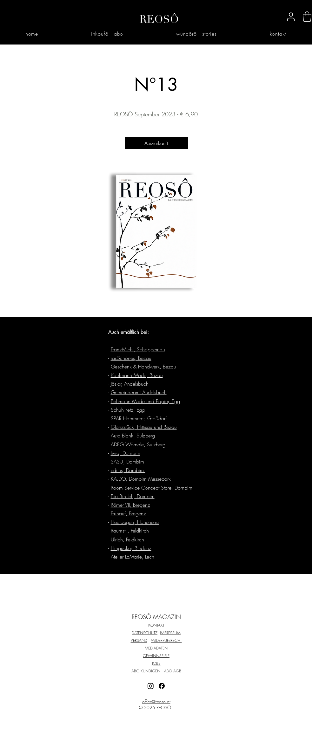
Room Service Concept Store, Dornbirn (151, 487)
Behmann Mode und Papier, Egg (145, 401)
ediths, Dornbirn (128, 470)
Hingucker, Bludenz (131, 548)
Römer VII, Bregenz (130, 504)
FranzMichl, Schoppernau (138, 349)
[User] (291, 16)
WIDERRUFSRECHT (166, 640)
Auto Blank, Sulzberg (133, 435)
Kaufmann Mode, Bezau (137, 375)
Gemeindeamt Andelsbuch (139, 392)
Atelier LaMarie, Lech (132, 556)
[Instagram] (151, 686)
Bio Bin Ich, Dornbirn (133, 496)
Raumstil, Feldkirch (130, 530)
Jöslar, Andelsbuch (130, 383)
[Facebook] (162, 686)
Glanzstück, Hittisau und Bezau (144, 426)
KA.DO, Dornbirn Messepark (141, 478)
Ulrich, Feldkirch (127, 539)
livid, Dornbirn (125, 453)
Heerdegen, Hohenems (135, 522)
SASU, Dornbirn (127, 461)
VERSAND (139, 640)
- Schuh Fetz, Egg (126, 409)
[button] (307, 16)
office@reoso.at (156, 701)
